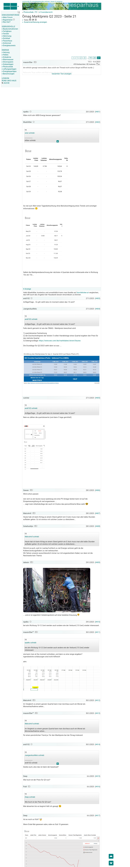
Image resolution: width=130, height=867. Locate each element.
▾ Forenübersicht (46, 12)
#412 (98, 700)
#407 (98, 513)
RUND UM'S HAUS (9, 81)
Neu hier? (6, 22)
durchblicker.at (83, 292)
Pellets (5, 55)
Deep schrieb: (30, 797)
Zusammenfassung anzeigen (34, 22)
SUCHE (5, 83)
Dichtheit (6, 38)
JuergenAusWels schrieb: (34, 755)
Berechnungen (8, 74)
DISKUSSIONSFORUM (10, 15)
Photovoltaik (7, 67)
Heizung (5, 52)
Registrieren (7, 20)
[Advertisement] (61, 40)
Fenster (5, 34)
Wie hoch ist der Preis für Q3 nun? (41, 798)
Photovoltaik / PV (30, 12)
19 (90, 58)
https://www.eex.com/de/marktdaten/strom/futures (60, 341)
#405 (98, 398)
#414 (98, 744)
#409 (98, 562)
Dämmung (6, 36)
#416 (98, 787)
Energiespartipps (9, 71)
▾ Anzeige (27, 289)
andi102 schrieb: (31, 319)
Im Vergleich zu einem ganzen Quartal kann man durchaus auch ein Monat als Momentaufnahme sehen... (55, 726)
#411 (98, 632)
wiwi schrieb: (30, 133)
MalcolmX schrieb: (32, 537)
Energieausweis (8, 45)
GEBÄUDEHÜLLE (8, 26)
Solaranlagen (7, 64)
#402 (98, 122)
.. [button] (57, 142)
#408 (98, 526)
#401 (98, 112)
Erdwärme (6, 57)
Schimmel (6, 43)
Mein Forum (7, 17)
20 (94, 58)
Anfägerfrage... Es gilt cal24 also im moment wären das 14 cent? (50, 321)
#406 (98, 490)
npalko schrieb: (31, 643)
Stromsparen (7, 62)
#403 (98, 298)
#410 (98, 622)
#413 (98, 713)
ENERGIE (5, 50)
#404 (98, 309)
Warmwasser (7, 59)
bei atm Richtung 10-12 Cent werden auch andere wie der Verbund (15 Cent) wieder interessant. (57, 645)
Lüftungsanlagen (9, 69)
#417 (98, 815)
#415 (98, 776)
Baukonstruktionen (10, 29)
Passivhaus (7, 41)
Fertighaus (6, 31)
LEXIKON (5, 78)
